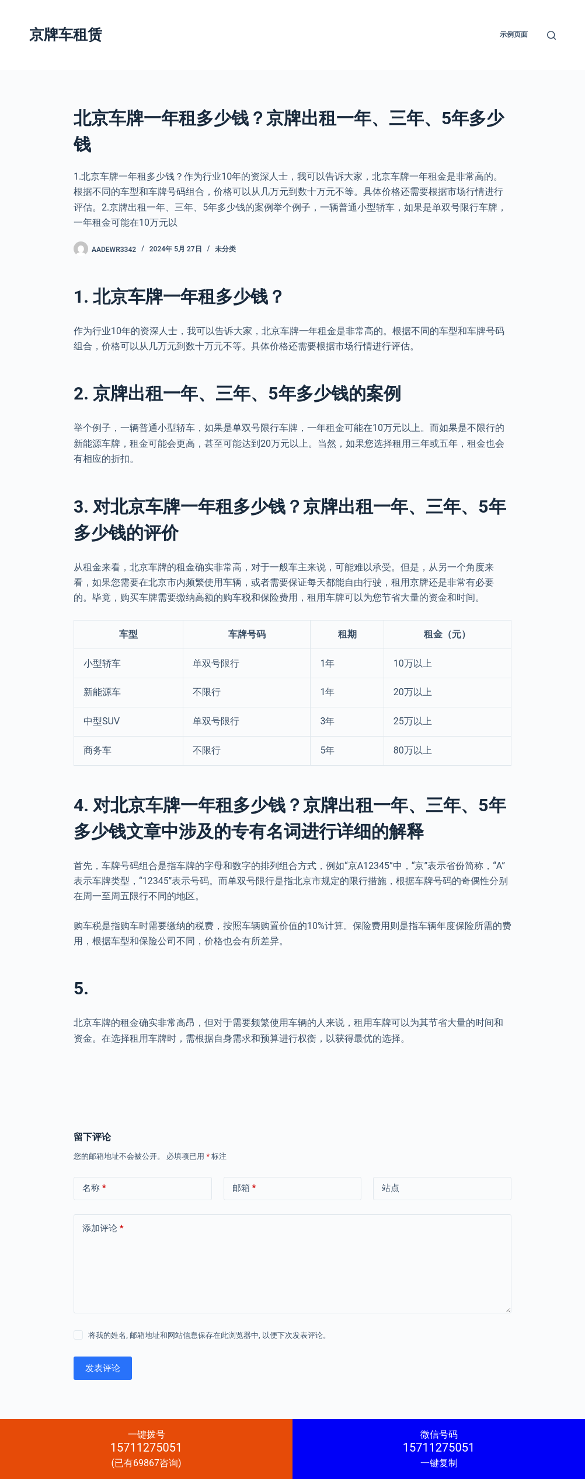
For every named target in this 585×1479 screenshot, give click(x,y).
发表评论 (102, 1368)
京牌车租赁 (65, 34)
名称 (94, 1188)
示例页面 (514, 34)
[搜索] (551, 35)
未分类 (225, 249)
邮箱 (244, 1188)
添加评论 (103, 1228)
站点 (390, 1188)
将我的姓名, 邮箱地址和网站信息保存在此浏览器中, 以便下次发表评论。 (209, 1335)
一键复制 (438, 1449)
